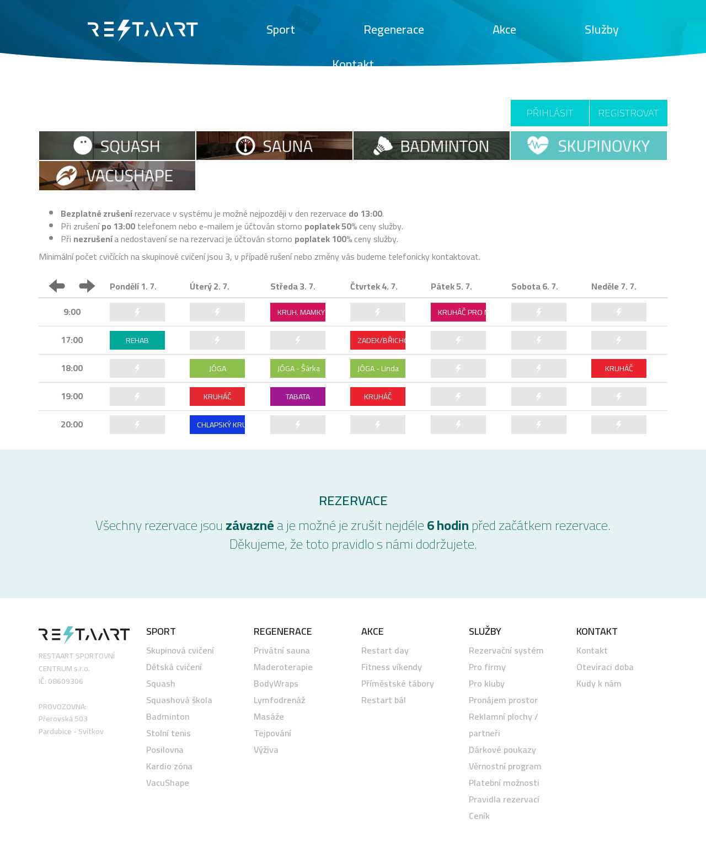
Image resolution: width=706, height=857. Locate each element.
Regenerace (393, 29)
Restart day (385, 650)
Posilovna (165, 749)
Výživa (266, 749)
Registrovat (628, 113)
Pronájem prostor (503, 700)
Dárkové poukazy (502, 749)
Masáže (269, 716)
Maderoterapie (283, 666)
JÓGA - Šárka (298, 368)
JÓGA (217, 368)
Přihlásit (549, 113)
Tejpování (272, 733)
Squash (160, 683)
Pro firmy (487, 666)
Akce (504, 29)
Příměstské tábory (397, 683)
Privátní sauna (282, 650)
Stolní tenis (168, 733)
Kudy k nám (599, 683)
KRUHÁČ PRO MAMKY (462, 312)
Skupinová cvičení (180, 650)
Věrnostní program (505, 766)
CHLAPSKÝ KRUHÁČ (221, 424)
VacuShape (167, 782)
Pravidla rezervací (504, 799)
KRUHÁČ (619, 368)
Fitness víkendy (391, 666)
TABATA (298, 396)
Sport (280, 29)
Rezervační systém (506, 650)
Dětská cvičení (174, 666)
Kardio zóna (169, 766)
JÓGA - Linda (378, 368)
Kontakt (353, 64)
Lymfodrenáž (279, 700)
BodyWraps (276, 683)
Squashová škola (179, 700)
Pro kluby (487, 683)
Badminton (167, 716)
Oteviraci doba (605, 666)
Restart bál (383, 700)
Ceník (479, 815)
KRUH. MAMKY (301, 312)
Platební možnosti (504, 782)
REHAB (137, 340)
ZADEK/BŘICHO (381, 340)
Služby (602, 29)
